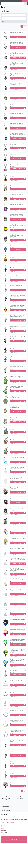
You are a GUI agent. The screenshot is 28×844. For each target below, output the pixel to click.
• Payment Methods (5, 806)
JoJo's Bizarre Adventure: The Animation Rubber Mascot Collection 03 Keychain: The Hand (17, 73)
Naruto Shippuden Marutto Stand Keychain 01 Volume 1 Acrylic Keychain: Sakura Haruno (17, 529)
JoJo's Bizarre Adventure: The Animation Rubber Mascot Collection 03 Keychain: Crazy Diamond (17, 134)
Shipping (16, 49)
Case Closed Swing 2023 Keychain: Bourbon (17, 275)
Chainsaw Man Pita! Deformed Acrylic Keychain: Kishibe (16, 488)
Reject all (14, 842)
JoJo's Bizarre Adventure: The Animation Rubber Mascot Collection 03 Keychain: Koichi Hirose (16, 104)
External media (6, 828)
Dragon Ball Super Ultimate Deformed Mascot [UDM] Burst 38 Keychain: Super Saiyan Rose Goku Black (17, 326)
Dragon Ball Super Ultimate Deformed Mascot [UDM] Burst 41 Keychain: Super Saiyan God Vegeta (17, 357)
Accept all (14, 836)
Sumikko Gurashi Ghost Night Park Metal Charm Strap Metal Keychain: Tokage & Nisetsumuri (17, 610)
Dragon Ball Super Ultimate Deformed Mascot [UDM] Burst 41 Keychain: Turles (17, 346)
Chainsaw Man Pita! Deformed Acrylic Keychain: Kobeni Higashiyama (16, 498)
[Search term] (12, 3)
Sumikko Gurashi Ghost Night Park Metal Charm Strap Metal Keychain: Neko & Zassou (17, 579)
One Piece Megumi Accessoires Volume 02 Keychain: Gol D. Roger (17, 174)
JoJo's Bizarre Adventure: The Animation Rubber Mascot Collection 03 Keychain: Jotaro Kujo (16, 124)
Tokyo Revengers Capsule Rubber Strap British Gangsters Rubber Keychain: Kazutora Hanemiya (17, 650)
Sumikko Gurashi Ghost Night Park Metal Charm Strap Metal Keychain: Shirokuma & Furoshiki (17, 559)
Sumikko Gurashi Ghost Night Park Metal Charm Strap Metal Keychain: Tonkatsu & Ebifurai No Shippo (17, 569)
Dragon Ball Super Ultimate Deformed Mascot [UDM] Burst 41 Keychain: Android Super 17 (17, 336)
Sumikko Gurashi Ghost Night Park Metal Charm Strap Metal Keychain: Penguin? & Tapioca (17, 600)
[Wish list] (21, 1)
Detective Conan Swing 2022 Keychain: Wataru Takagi (16, 761)
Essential (4, 825)
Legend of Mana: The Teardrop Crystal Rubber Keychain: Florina (16, 397)
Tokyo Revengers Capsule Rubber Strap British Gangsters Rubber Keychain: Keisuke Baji (17, 619)
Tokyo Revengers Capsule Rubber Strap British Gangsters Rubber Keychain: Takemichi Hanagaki (17, 640)
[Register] (3, 1)
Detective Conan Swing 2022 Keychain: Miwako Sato (16, 771)
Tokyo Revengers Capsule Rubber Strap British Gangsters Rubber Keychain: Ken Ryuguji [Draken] (17, 630)
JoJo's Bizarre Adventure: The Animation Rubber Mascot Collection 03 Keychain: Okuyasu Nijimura (16, 84)
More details (3, 834)
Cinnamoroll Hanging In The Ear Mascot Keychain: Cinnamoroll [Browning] (17, 468)
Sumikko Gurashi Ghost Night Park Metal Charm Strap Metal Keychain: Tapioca (17, 549)
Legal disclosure (10, 822)
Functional (5, 832)
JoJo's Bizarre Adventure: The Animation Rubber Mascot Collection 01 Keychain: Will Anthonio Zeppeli (17, 195)
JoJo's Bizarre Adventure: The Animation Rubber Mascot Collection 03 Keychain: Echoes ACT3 (16, 94)
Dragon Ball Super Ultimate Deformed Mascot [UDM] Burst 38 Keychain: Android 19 (17, 306)
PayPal (4, 830)
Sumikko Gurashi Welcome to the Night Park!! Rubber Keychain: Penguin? (16, 721)
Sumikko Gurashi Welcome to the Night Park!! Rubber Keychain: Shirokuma (16, 731)
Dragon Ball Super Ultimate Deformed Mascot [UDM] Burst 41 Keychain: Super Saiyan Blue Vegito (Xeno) (17, 367)
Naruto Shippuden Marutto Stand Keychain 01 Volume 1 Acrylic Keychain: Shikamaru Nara (17, 519)
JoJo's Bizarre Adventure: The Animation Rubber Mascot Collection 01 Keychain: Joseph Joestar (16, 215)
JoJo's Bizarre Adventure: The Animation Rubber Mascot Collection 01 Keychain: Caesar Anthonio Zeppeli (16, 185)
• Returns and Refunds (5, 810)
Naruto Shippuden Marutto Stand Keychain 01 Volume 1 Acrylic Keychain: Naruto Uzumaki (17, 539)
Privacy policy (4, 822)
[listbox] (5, 299)
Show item (18, 37)
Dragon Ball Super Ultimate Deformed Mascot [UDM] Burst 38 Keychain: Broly (17, 296)
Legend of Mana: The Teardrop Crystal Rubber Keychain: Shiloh (16, 447)
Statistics (4, 826)
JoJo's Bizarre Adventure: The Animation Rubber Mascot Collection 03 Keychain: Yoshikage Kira (16, 43)
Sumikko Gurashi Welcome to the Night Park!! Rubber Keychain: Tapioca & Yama (17, 680)
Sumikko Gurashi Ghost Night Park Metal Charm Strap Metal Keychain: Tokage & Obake (17, 590)
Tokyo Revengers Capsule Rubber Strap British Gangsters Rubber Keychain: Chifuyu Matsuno (17, 660)
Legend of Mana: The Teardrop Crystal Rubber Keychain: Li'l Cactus (16, 387)
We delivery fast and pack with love (7, 799)
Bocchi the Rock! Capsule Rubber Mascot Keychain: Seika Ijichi (17, 255)
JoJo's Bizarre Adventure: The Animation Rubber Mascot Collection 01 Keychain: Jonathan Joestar (16, 235)
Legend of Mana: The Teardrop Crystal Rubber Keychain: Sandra (16, 407)
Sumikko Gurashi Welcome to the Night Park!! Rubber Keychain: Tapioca (16, 690)
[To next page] (26, 26)
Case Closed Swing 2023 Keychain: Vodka (17, 265)
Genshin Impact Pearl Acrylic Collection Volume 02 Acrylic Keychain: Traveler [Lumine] (18, 670)
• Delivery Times (4, 809)
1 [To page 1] (22, 26)
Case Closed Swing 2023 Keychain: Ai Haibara (16, 286)
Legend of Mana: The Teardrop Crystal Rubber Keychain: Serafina (16, 437)
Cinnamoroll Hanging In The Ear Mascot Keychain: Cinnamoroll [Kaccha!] (17, 478)
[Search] (25, 3)
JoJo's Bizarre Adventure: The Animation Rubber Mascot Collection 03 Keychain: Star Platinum (17, 114)
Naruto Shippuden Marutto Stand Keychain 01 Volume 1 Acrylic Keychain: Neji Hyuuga (17, 508)
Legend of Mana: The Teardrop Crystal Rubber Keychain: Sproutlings (16, 377)
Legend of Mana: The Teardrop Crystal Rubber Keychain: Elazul (16, 427)
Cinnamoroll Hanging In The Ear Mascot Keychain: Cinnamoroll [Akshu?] (17, 458)
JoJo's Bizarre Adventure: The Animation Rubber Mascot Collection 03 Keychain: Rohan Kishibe (16, 63)
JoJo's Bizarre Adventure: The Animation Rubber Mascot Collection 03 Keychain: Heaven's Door (16, 53)
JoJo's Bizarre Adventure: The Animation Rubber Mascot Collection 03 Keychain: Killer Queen (17, 33)
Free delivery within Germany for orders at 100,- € (21, 800)
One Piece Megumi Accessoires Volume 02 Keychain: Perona (17, 144)
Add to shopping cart (19, 57)
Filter (3, 21)
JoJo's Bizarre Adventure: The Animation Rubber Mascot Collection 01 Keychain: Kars (17, 205)
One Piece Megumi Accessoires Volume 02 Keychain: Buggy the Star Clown (17, 164)
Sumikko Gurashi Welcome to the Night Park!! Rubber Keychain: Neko (16, 711)
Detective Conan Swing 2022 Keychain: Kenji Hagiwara (17, 741)
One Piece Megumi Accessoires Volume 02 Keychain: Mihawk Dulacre (17, 154)
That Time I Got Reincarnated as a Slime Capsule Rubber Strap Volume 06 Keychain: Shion (17, 782)
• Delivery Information (5, 807)
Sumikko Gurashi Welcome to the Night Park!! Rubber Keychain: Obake (16, 700)
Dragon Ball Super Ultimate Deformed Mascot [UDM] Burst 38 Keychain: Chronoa (17, 316)
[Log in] (1, 1)
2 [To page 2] (24, 26)
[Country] (20, 1)
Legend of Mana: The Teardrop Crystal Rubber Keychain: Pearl (16, 417)
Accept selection (14, 839)
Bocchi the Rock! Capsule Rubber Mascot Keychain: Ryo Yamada (17, 245)
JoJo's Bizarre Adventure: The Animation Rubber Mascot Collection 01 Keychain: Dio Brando (17, 225)
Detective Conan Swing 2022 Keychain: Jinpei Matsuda (17, 751)
